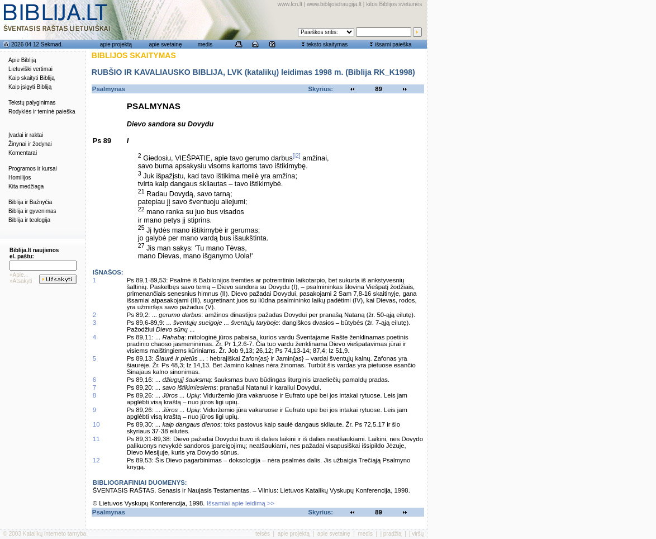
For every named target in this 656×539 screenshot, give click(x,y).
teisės (262, 534)
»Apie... (18, 275)
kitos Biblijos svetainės (394, 4)
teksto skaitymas (327, 44)
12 (96, 460)
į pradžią (391, 534)
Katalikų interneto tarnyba (54, 534)
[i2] (297, 155)
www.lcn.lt (290, 4)
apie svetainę (165, 44)
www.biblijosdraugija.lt (334, 4)
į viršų (416, 534)
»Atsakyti (20, 281)
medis (205, 44)
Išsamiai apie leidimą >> (241, 503)
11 (96, 439)
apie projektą (116, 44)
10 (96, 424)
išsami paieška (393, 44)
